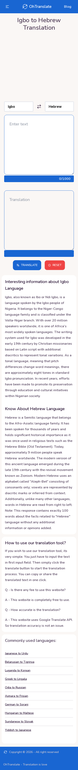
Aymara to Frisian (16, 696)
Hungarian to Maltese (19, 713)
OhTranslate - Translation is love (25, 764)
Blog (67, 6)
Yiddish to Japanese (18, 730)
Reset (55, 265)
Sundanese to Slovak (19, 721)
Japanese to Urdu (16, 653)
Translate (27, 265)
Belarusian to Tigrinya (19, 662)
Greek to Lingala (16, 679)
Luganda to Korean (17, 670)
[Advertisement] (39, 65)
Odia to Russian (15, 687)
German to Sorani (16, 704)
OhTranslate (37, 6)
